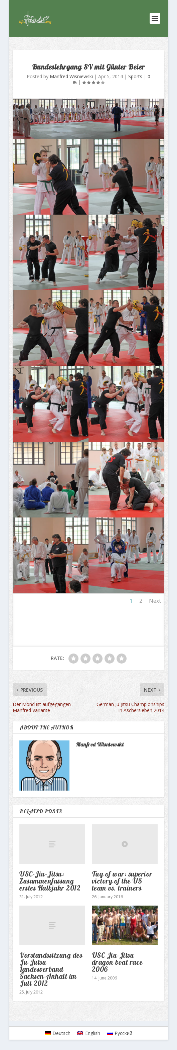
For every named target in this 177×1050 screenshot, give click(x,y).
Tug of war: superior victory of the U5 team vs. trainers (122, 880)
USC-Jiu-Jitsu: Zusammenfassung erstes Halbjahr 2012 (49, 880)
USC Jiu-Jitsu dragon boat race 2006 (117, 962)
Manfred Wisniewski (71, 76)
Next (155, 600)
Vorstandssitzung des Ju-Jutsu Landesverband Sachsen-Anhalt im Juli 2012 (50, 969)
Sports (135, 76)
